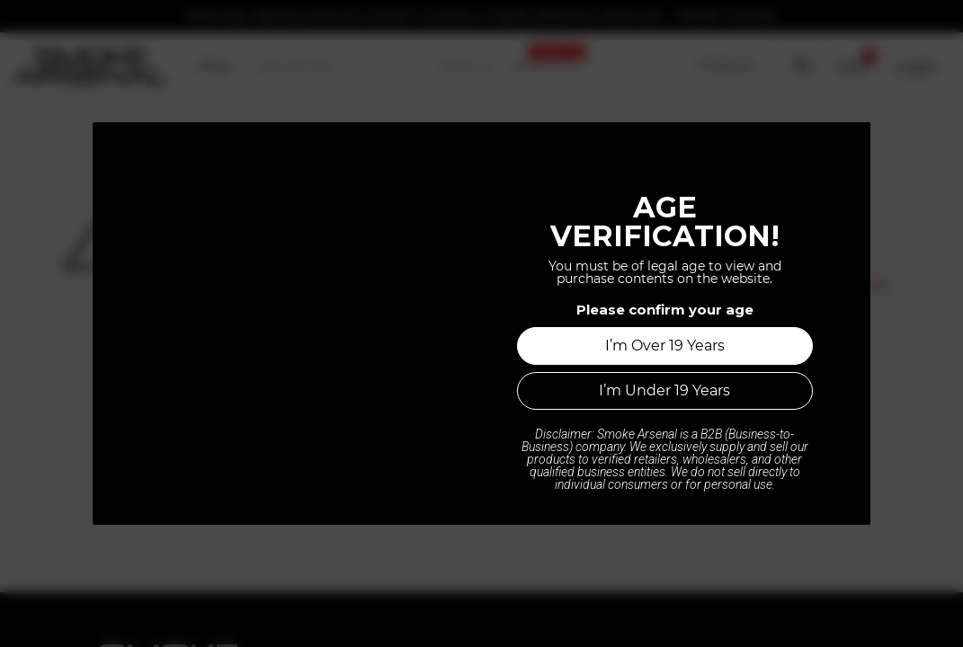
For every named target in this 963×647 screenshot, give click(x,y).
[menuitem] (221, 66)
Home (482, 458)
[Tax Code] (734, 66)
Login (915, 66)
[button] (801, 66)
